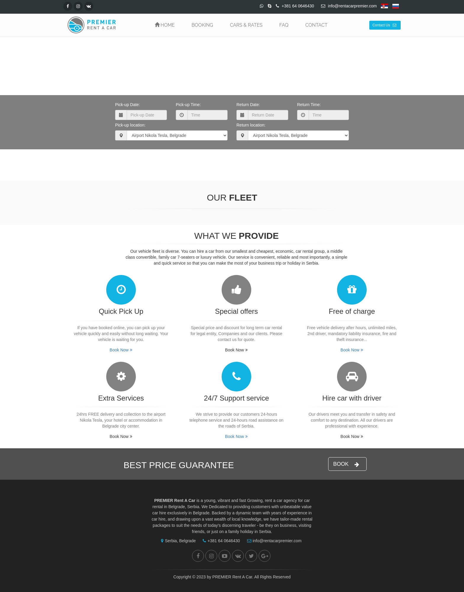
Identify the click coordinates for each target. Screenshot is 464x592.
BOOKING (202, 25)
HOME (165, 25)
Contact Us (384, 25)
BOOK (346, 464)
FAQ (284, 25)
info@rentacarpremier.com (273, 540)
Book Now (230, 162)
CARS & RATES (246, 25)
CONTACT (316, 25)
